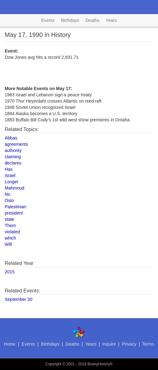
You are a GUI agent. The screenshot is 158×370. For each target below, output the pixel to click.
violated (12, 231)
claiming (13, 156)
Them (10, 225)
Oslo (9, 200)
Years (111, 20)
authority (13, 150)
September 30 (18, 299)
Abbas (11, 137)
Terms (148, 344)
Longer (12, 181)
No (7, 194)
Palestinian (15, 206)
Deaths (92, 20)
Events (48, 20)
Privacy (129, 344)
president (14, 212)
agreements (16, 144)
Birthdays (70, 20)
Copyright (53, 364)
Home (9, 344)
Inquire (109, 344)
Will (8, 244)
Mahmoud (14, 187)
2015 (9, 271)
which (10, 238)
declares (13, 162)
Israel (10, 175)
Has (9, 169)
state (9, 219)
